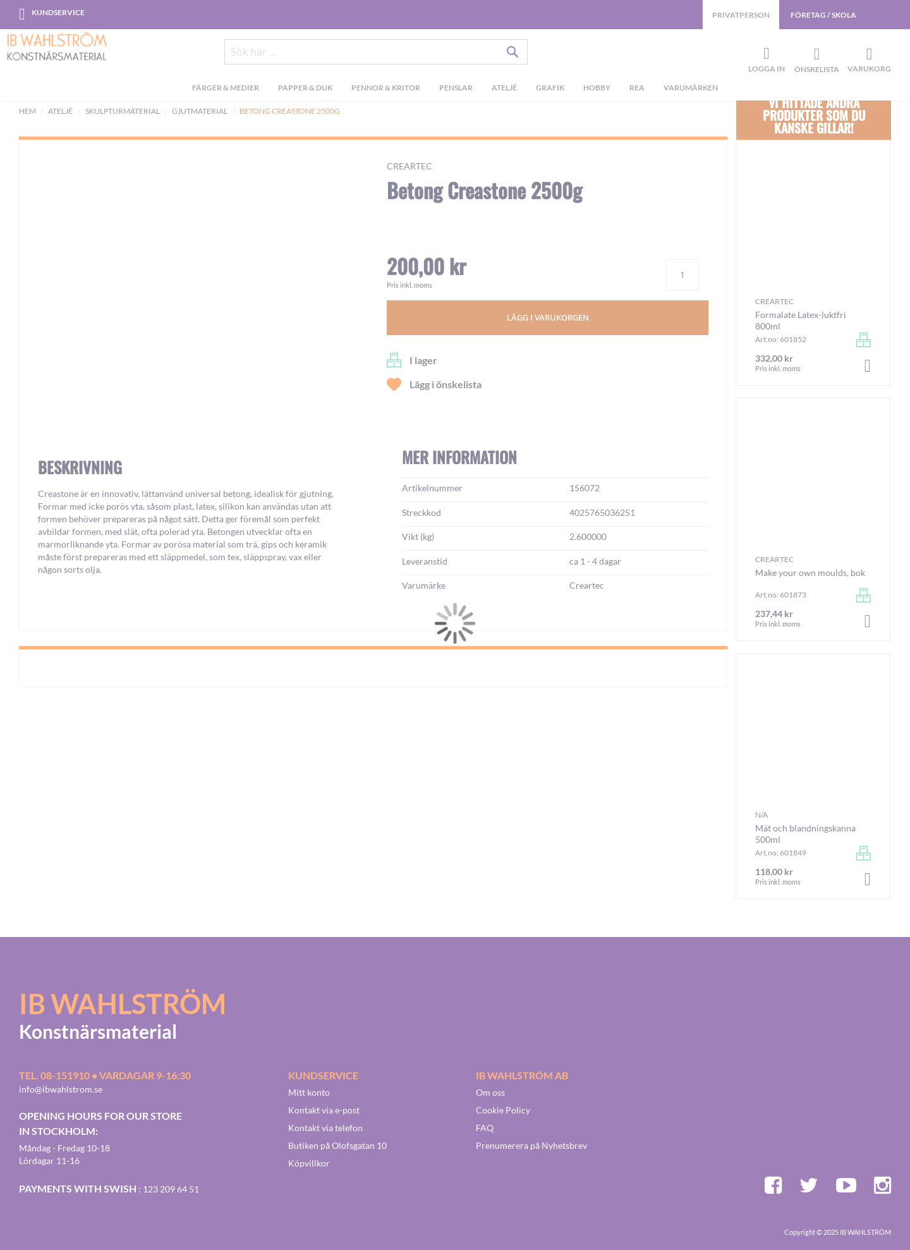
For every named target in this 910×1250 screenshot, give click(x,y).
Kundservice (58, 12)
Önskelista (815, 54)
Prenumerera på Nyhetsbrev (531, 1145)
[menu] (455, 89)
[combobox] (376, 51)
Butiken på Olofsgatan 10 (337, 1145)
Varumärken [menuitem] (691, 87)
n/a (761, 814)
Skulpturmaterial (122, 111)
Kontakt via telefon (325, 1127)
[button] (67, 460)
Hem (27, 111)
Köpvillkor (309, 1163)
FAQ (485, 1127)
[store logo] (56, 47)
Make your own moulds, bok (810, 572)
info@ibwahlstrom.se (60, 1089)
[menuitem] (225, 89)
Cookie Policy (503, 1110)
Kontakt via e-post (324, 1110)
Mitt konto (309, 1092)
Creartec (409, 166)
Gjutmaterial (200, 111)
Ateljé (60, 111)
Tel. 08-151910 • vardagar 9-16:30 (105, 1075)
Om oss (490, 1092)
